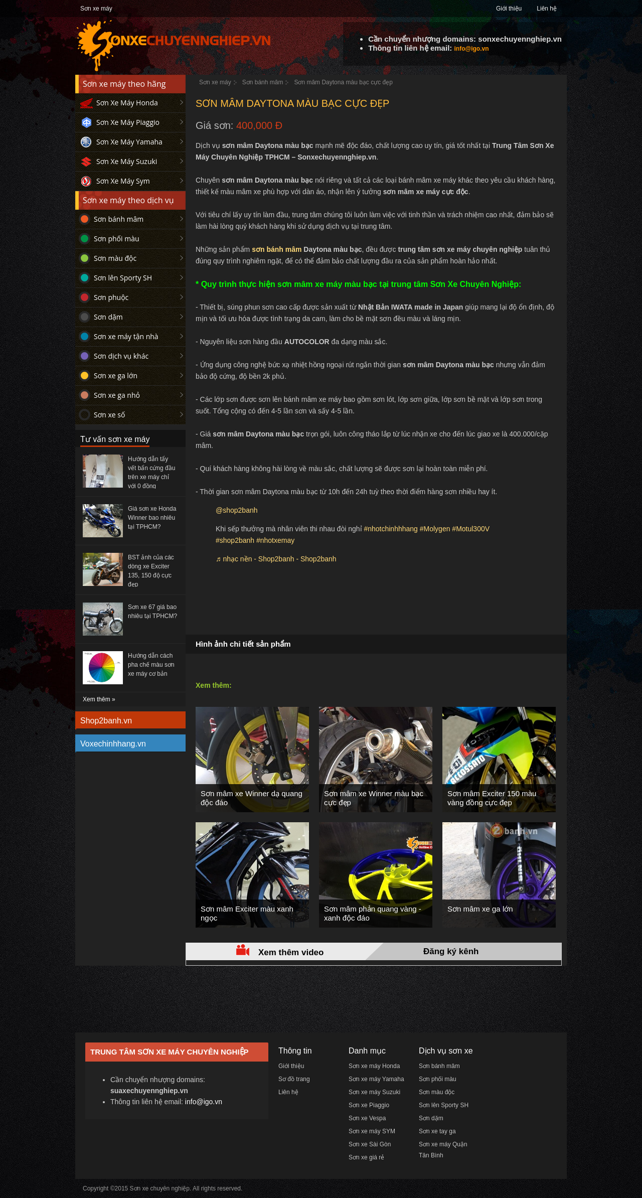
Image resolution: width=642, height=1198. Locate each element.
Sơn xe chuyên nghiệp (160, 1188)
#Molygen (435, 529)
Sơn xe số (109, 414)
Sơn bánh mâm (118, 219)
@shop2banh (237, 510)
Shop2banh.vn (106, 720)
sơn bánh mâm (276, 249)
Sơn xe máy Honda (374, 1066)
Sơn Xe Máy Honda (127, 102)
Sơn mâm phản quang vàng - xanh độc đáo (372, 913)
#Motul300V (471, 529)
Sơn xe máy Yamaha (376, 1079)
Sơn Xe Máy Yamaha (129, 141)
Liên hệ (547, 8)
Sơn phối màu (116, 238)
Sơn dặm (108, 317)
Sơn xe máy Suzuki (374, 1092)
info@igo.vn (471, 48)
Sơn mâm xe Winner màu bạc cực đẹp (373, 798)
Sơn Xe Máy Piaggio (127, 122)
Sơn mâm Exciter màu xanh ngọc (247, 913)
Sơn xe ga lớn (115, 375)
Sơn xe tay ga (437, 1131)
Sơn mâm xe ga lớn (480, 909)
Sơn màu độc (115, 258)
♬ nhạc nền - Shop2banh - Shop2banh (276, 559)
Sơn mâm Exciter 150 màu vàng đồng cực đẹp (491, 798)
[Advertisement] (376, 604)
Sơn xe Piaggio (369, 1105)
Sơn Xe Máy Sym (123, 181)
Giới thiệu (509, 8)
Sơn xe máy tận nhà (126, 336)
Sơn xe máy (96, 8)
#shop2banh (235, 540)
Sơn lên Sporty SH (123, 277)
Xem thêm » (99, 699)
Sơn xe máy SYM (372, 1131)
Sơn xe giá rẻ (366, 1157)
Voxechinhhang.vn (113, 743)
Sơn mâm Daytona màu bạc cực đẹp (343, 82)
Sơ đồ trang (294, 1079)
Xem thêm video (291, 952)
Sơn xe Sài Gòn (370, 1144)
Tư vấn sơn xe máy (114, 439)
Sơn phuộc (111, 297)
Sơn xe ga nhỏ (117, 395)
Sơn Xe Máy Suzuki (126, 161)
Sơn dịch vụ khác (121, 356)
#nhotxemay (275, 540)
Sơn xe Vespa (367, 1118)
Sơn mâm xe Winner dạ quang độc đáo (251, 798)
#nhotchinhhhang (390, 529)
